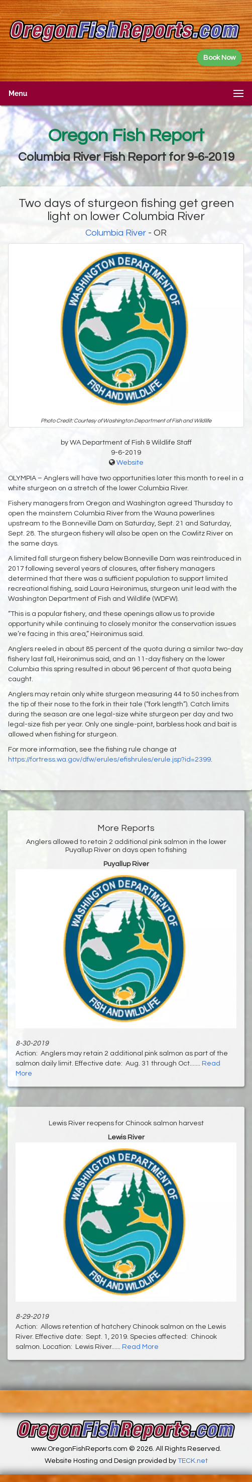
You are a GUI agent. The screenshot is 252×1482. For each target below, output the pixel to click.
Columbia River (115, 233)
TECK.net (193, 1460)
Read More (140, 1346)
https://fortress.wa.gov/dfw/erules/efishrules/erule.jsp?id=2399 (109, 759)
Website (130, 462)
